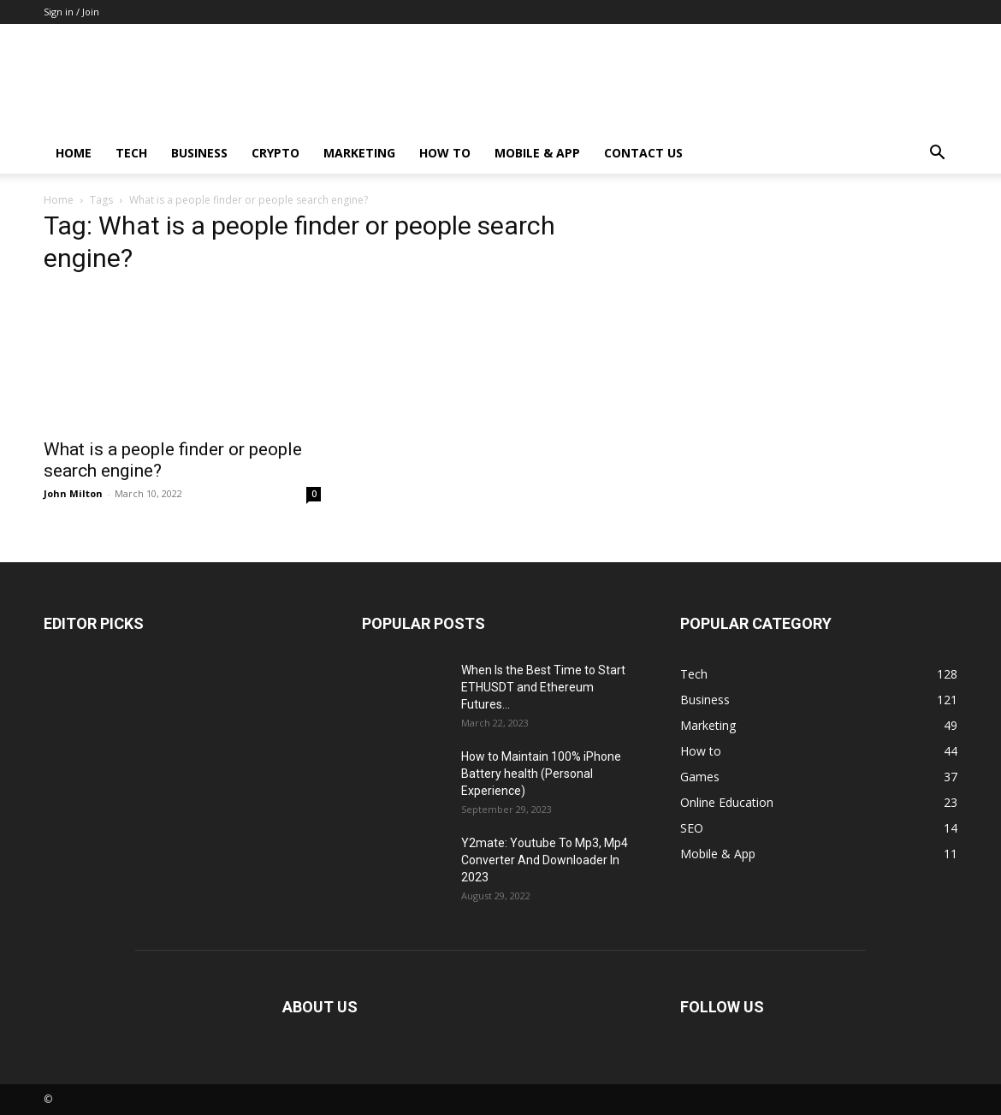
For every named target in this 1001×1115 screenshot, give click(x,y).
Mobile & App (537, 153)
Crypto (275, 153)
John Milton (73, 493)
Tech (131, 153)
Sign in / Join (71, 11)
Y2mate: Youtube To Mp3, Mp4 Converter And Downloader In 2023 (544, 860)
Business (199, 153)
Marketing (359, 153)
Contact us (643, 153)
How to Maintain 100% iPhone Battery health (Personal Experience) (541, 774)
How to (445, 153)
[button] (936, 154)
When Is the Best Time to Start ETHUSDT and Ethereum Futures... (543, 687)
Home (74, 153)
